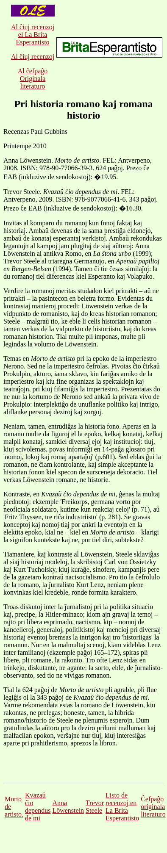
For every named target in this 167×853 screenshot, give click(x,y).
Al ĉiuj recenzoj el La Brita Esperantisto (32, 34)
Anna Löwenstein (68, 806)
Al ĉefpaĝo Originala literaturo (33, 78)
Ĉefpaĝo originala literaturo (153, 806)
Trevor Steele (95, 806)
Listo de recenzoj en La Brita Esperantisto (122, 807)
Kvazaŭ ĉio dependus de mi (37, 807)
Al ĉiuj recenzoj (32, 56)
